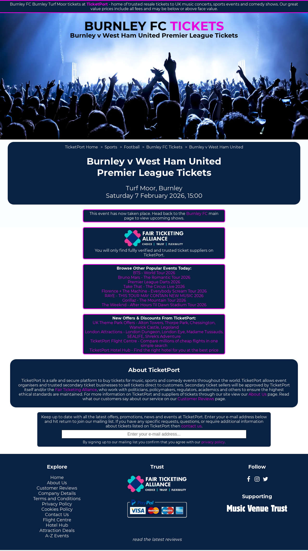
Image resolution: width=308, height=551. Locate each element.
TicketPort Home (81, 147)
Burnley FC (197, 213)
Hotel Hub (57, 525)
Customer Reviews (196, 399)
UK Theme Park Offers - (115, 322)
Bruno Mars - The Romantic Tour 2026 (154, 277)
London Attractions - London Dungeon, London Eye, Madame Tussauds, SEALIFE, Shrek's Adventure (154, 334)
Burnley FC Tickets (164, 147)
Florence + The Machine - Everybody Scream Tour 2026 (154, 291)
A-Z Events (57, 535)
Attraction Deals (57, 530)
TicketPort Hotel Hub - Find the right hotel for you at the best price (154, 350)
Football (132, 147)
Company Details (57, 493)
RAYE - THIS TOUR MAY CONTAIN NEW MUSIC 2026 (154, 295)
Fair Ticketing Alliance (76, 389)
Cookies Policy (57, 509)
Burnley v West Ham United (216, 147)
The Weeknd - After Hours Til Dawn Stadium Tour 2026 (154, 305)
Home (57, 477)
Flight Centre (57, 520)
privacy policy (213, 442)
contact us (191, 426)
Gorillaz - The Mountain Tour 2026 (154, 300)
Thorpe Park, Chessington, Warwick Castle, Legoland (172, 325)
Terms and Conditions (57, 498)
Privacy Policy (57, 504)
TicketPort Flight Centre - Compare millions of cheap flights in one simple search (154, 343)
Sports (111, 147)
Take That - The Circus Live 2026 (154, 286)
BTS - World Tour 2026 (154, 273)
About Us (258, 394)
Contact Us (57, 514)
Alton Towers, (151, 322)
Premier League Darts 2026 (154, 282)
